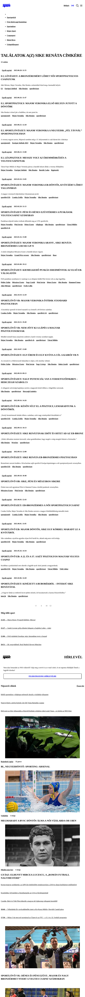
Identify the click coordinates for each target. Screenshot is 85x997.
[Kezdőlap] (6, 5)
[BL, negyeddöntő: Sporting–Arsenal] (42, 758)
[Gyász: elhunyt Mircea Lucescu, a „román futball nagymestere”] (42, 866)
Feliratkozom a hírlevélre (42, 676)
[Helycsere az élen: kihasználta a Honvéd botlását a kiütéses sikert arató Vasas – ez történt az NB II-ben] (42, 711)
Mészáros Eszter (18, 282)
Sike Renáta (23, 88)
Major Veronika (18, 116)
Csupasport (11, 35)
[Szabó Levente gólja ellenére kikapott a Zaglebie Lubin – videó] (42, 628)
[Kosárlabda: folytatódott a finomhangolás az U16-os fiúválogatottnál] (42, 893)
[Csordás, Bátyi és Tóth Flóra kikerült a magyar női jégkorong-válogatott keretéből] (42, 901)
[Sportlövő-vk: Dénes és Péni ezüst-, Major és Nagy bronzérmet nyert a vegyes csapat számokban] (42, 968)
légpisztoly (55, 170)
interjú (3, 596)
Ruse (55, 255)
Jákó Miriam (5, 286)
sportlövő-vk (5, 228)
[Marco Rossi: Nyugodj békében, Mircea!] (42, 620)
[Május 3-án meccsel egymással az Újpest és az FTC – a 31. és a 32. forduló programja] (42, 918)
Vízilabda (4, 816)
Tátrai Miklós (72, 224)
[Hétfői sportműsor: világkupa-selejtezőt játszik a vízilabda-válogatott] (42, 695)
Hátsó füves (11, 40)
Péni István (18, 224)
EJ (2, 88)
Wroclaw (14, 443)
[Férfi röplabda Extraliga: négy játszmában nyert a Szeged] (42, 636)
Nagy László (30, 282)
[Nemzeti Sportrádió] (73, 5)
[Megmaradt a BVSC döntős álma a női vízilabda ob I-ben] (42, 812)
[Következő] (47, 606)
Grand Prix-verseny (21, 255)
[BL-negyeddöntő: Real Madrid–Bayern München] (42, 645)
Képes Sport (11, 31)
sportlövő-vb (42, 313)
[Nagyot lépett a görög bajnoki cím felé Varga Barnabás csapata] (42, 703)
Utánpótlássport (13, 44)
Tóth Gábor (64, 569)
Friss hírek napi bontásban (17, 22)
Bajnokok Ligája (7, 762)
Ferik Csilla (28, 286)
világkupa (39, 224)
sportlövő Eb (5, 197)
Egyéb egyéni (7, 70)
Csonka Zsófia (17, 197)
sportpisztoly (5, 116)
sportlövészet (34, 88)
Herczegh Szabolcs (29, 391)
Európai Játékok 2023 (20, 143)
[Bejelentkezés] (66, 5)
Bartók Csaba (44, 170)
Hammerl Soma (74, 282)
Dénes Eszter (29, 224)
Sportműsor (11, 26)
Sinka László (63, 364)
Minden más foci (7, 870)
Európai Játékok (11, 88)
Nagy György (41, 364)
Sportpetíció (11, 17)
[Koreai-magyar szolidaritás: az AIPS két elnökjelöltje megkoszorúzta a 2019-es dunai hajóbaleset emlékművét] (42, 885)
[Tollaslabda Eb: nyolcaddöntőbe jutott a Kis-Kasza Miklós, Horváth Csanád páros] (42, 909)
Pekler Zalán (5, 282)
